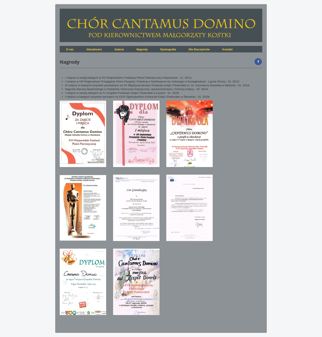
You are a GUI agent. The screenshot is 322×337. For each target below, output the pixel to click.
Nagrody (142, 49)
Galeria (119, 49)
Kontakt (227, 49)
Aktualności (94, 49)
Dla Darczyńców (199, 49)
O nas (70, 49)
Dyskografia (168, 49)
